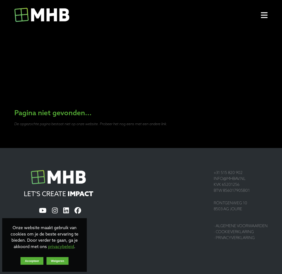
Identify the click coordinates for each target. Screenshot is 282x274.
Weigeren (57, 261)
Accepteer (32, 261)
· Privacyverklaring (234, 238)
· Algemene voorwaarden (241, 226)
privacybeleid (61, 247)
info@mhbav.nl (230, 179)
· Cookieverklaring (234, 232)
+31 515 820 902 (228, 173)
